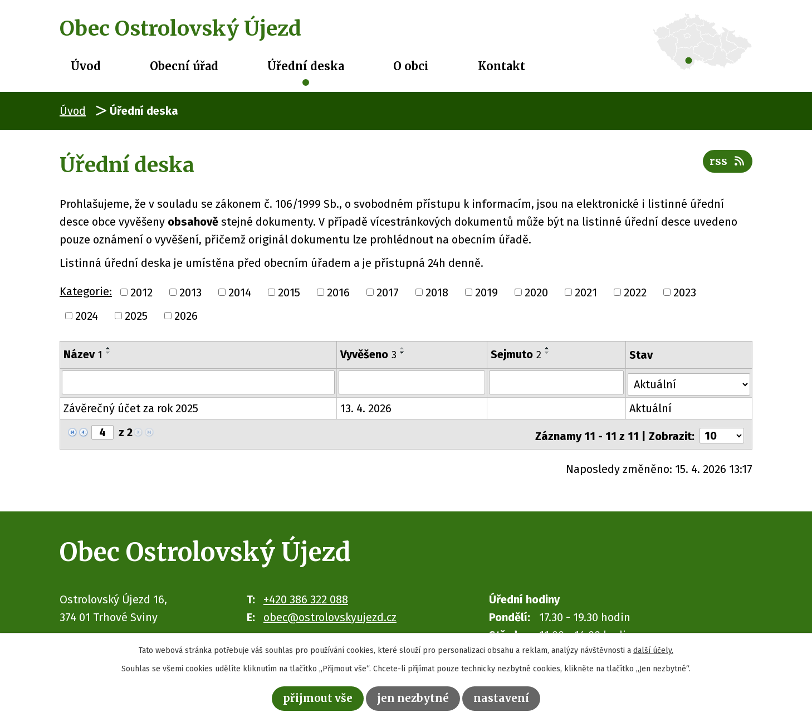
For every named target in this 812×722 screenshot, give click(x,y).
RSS (727, 163)
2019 (486, 292)
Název (82, 354)
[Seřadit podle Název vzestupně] (108, 348)
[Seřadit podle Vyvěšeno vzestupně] (403, 348)
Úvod (86, 66)
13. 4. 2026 (366, 406)
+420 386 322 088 (305, 594)
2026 (186, 316)
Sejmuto (516, 354)
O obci (411, 66)
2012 (141, 292)
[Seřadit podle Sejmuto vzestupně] (548, 348)
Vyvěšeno (369, 354)
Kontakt (501, 66)
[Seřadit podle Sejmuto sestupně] (548, 352)
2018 (436, 292)
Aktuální (651, 406)
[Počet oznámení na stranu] (722, 431)
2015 (289, 292)
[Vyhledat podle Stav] (689, 381)
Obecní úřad (184, 66)
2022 (635, 292)
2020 (536, 292)
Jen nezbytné (414, 698)
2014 (239, 292)
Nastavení (504, 698)
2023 (684, 292)
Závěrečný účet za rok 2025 (130, 406)
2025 (136, 316)
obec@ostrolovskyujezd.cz (330, 612)
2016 (338, 292)
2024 (86, 316)
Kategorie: (86, 291)
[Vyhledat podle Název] (198, 382)
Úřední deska (305, 66)
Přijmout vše (315, 698)
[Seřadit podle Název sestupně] (108, 352)
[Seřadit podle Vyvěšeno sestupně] (403, 352)
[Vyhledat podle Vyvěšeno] (412, 382)
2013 (190, 292)
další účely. (653, 649)
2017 (387, 292)
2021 (586, 292)
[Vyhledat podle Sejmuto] (557, 382)
